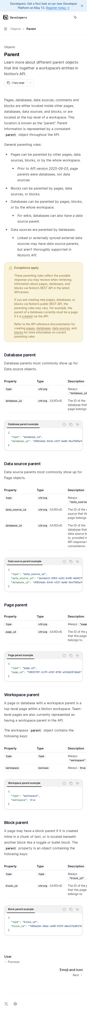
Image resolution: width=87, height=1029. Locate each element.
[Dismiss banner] (82, 5)
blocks (9, 106)
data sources (43, 100)
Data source (13, 369)
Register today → (57, 7)
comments (64, 100)
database (74, 405)
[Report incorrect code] (64, 424)
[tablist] (32, 424)
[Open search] (67, 17)
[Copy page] (15, 82)
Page (8, 478)
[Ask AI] (77, 424)
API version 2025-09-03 (49, 168)
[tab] (23, 424)
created (27, 316)
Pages (9, 100)
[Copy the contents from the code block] (71, 424)
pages (30, 328)
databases (23, 100)
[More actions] (82, 17)
